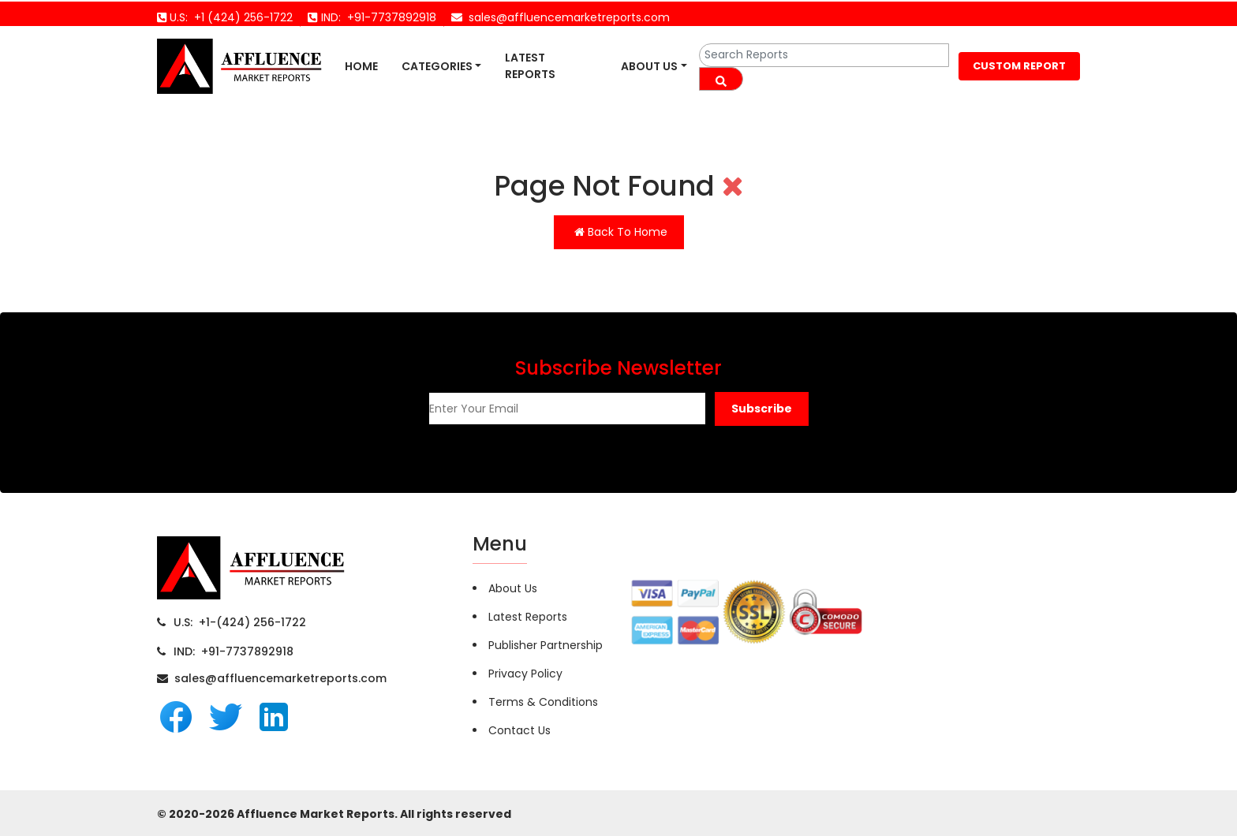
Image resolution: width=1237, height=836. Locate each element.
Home (361, 66)
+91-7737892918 (388, 17)
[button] (762, 409)
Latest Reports (530, 66)
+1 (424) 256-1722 (240, 17)
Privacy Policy (525, 673)
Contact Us (519, 730)
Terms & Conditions (543, 702)
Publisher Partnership (545, 645)
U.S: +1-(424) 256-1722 (240, 622)
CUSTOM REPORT (1019, 65)
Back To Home (620, 232)
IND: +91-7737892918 (233, 651)
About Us (649, 66)
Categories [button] (437, 66)
